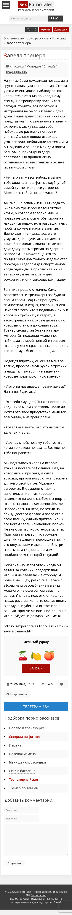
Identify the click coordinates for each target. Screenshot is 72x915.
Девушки (61, 29)
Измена (15, 745)
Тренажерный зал (23, 779)
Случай (49, 66)
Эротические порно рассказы (26, 38)
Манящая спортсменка (27, 762)
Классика (59, 38)
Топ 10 (31, 29)
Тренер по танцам (24, 788)
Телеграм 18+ (36, 706)
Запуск (36, 668)
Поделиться (17, 694)
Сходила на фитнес (24, 736)
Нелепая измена (22, 754)
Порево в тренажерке (27, 728)
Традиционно (16, 72)
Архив (45, 29)
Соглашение (38, 900)
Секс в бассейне (22, 771)
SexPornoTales (22, 897)
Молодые (33, 66)
